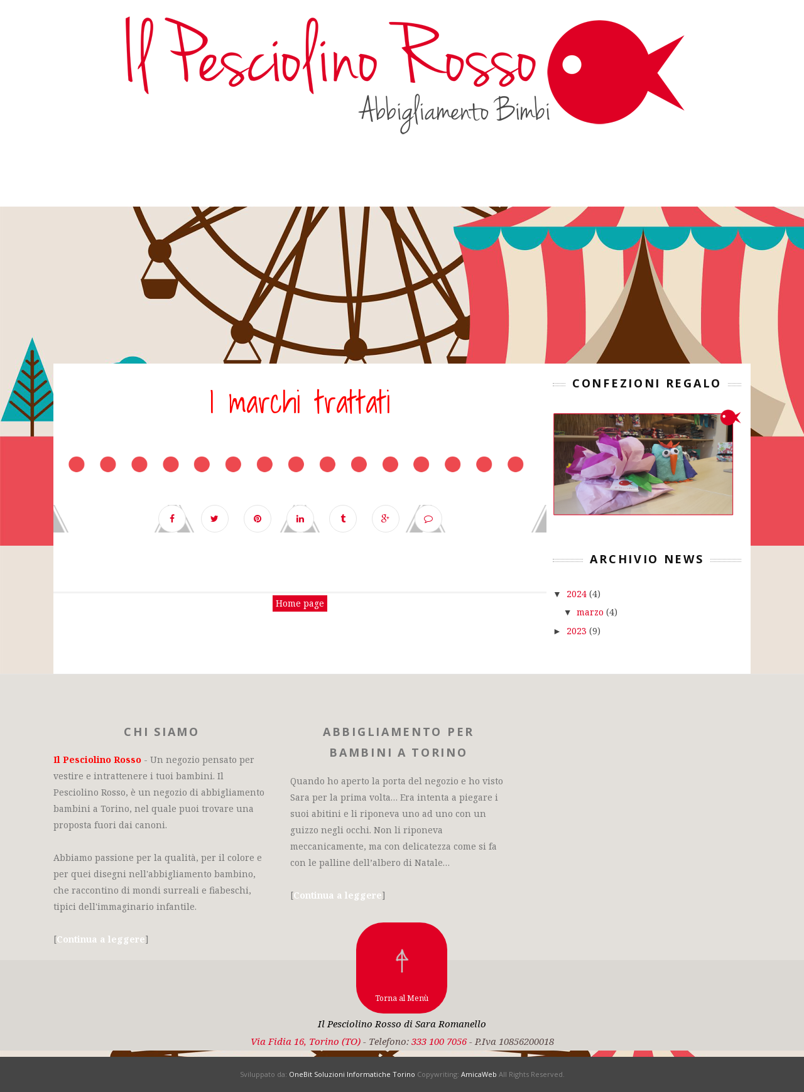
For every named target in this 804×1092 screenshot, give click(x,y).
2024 (578, 594)
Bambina (357, 178)
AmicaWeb (479, 1074)
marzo (591, 612)
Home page (300, 603)
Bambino (278, 178)
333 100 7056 (439, 1041)
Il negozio (187, 178)
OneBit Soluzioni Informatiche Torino (352, 1074)
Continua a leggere (101, 939)
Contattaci (517, 178)
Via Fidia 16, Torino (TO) (306, 1041)
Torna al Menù (401, 998)
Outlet (432, 178)
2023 (578, 631)
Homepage (91, 178)
